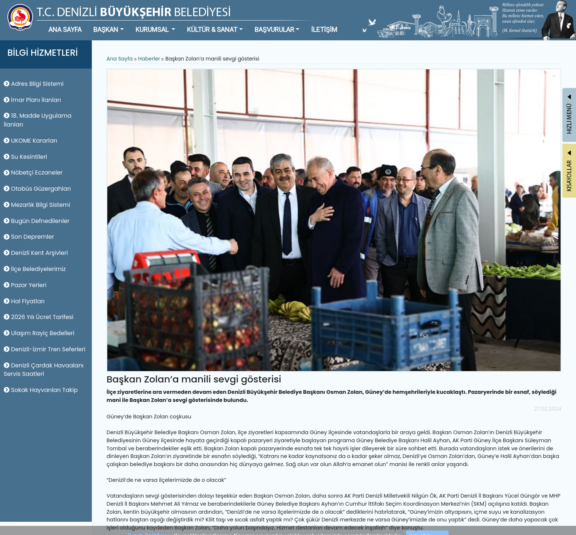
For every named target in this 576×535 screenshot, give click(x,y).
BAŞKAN (105, 29)
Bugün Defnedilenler (36, 221)
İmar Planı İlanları (32, 100)
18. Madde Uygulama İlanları (37, 120)
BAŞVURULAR (274, 29)
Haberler (149, 58)
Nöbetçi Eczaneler (33, 172)
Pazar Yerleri (25, 285)
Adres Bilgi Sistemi (34, 84)
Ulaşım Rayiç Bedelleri (39, 333)
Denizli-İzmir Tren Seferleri (44, 349)
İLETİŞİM (324, 29)
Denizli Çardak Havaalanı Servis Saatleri (43, 369)
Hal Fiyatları (24, 301)
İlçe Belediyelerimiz (35, 269)
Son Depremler (29, 236)
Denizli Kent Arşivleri (36, 253)
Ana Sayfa (120, 58)
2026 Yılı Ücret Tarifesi (38, 317)
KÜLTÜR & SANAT (212, 29)
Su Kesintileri (25, 157)
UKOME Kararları (30, 140)
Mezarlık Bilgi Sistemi (37, 205)
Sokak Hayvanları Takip (41, 390)
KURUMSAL (153, 29)
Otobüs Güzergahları (37, 188)
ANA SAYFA (65, 29)
